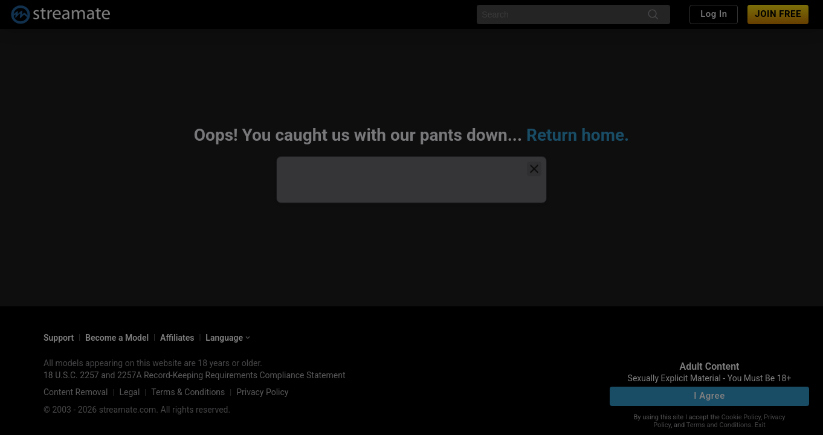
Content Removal (76, 392)
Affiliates (177, 338)
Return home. (577, 135)
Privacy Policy (262, 392)
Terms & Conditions (188, 392)
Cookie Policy (741, 417)
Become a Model (117, 338)
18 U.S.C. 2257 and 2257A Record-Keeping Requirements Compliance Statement (195, 375)
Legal (129, 392)
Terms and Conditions (718, 425)
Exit (760, 425)
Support (59, 338)
